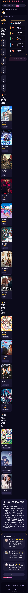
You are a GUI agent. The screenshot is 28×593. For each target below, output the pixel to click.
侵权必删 (22, 585)
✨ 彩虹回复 (8, 577)
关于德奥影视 (7, 585)
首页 (2, 16)
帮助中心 (10, 589)
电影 (3, 9)
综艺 (12, 9)
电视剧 (8, 9)
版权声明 (15, 585)
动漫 (16, 9)
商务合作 (17, 589)
